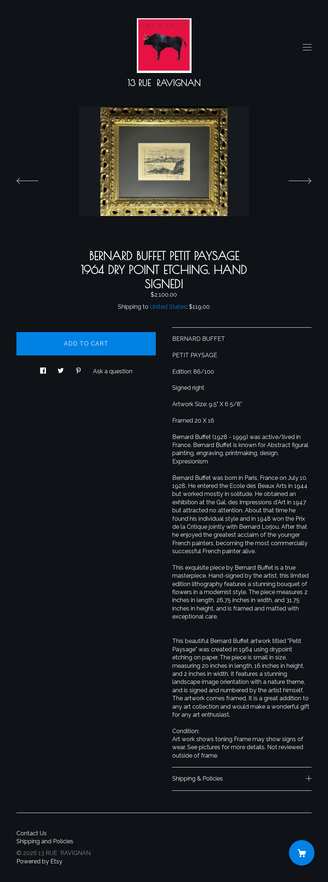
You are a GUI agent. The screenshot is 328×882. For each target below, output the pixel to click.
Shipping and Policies (44, 841)
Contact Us (31, 833)
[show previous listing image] (34, 179)
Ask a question (112, 371)
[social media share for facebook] (43, 368)
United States (168, 306)
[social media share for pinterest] (78, 368)
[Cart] (302, 853)
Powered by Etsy (39, 861)
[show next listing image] (293, 179)
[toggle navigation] (307, 47)
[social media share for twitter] (61, 368)
